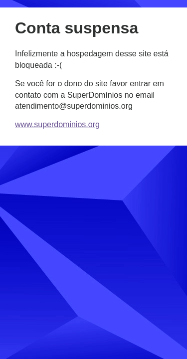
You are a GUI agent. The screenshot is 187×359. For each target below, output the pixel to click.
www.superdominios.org (57, 124)
